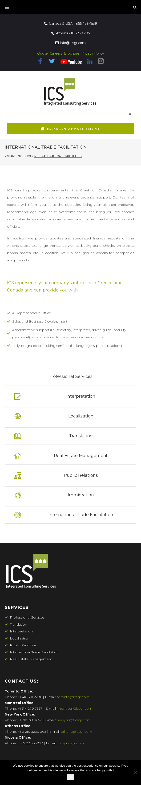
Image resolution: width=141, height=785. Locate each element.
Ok (70, 777)
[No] (135, 772)
